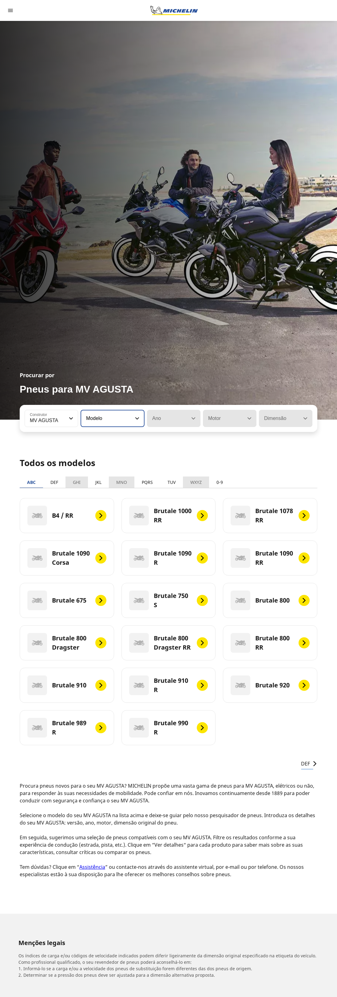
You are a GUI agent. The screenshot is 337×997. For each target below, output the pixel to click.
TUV (172, 482)
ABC (31, 482)
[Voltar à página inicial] (174, 10)
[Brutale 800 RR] (270, 642)
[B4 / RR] (67, 515)
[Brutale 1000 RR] (168, 515)
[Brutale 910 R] (168, 685)
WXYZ (196, 482)
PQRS (147, 482)
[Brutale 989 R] (67, 727)
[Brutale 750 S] (168, 600)
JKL (98, 482)
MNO (121, 482)
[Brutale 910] (67, 685)
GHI (77, 482)
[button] (70, 418)
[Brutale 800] (270, 600)
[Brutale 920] (270, 685)
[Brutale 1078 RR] (270, 515)
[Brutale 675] (67, 600)
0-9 (219, 482)
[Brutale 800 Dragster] (67, 642)
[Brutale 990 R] (168, 727)
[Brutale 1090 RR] (270, 558)
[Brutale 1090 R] (168, 558)
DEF (54, 482)
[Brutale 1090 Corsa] (67, 558)
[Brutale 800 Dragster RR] (168, 642)
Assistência (92, 867)
